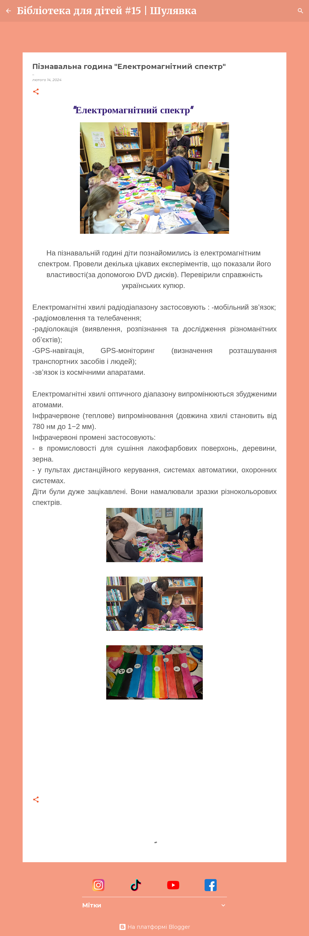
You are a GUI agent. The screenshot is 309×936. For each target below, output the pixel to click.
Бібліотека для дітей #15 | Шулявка (107, 11)
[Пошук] (205, 11)
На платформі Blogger (154, 927)
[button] (36, 92)
